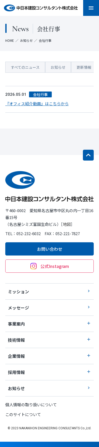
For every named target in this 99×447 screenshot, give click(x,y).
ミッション (49, 291)
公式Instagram (49, 266)
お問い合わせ (49, 249)
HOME (9, 40)
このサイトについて (23, 414)
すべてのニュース (25, 67)
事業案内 (49, 324)
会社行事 (40, 94)
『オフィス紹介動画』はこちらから (37, 103)
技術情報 (49, 340)
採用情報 (49, 372)
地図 (67, 224)
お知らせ (26, 40)
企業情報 (49, 356)
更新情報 (84, 67)
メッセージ (49, 307)
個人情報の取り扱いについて (31, 404)
